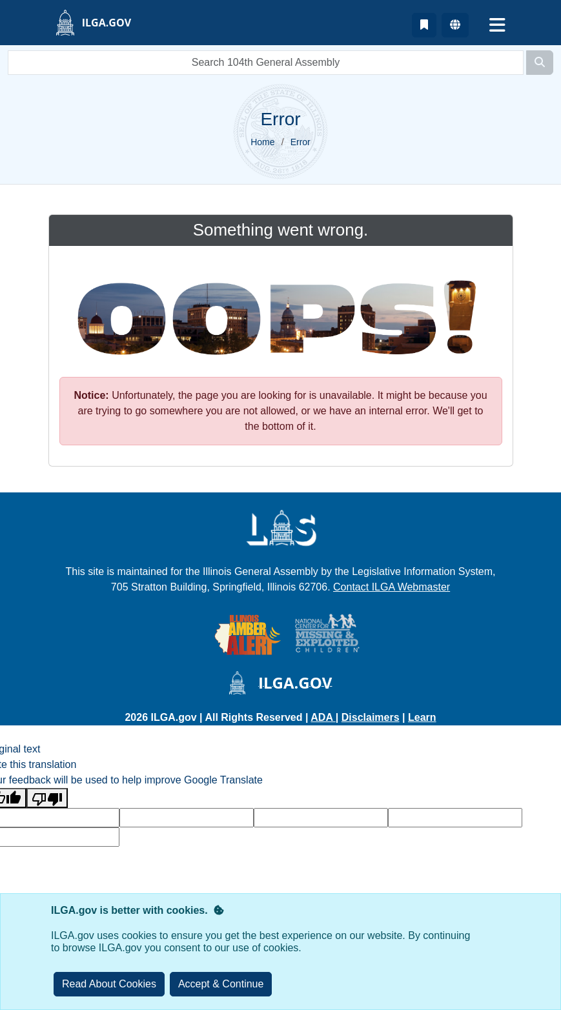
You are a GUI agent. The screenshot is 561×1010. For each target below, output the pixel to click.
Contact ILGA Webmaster (391, 586)
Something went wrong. (281, 229)
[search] (266, 62)
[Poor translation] (47, 798)
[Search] (539, 62)
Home (262, 142)
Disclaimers (371, 717)
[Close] (221, 984)
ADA (323, 717)
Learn (422, 717)
